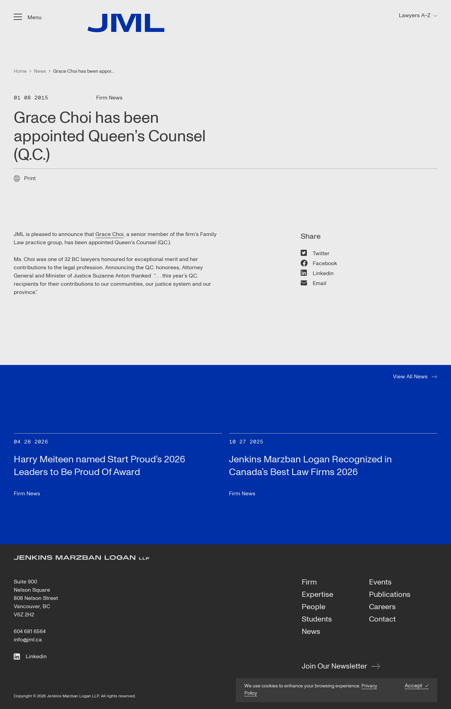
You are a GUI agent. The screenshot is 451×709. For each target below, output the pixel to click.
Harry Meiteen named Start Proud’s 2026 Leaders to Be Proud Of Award (99, 465)
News (311, 632)
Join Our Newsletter (334, 666)
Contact (382, 619)
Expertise (317, 595)
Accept (413, 686)
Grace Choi (109, 234)
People (313, 607)
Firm (309, 582)
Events (380, 582)
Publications (389, 595)
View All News (410, 376)
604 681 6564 (30, 631)
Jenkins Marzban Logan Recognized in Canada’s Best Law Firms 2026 (310, 465)
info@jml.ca (28, 639)
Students (317, 619)
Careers (382, 607)
